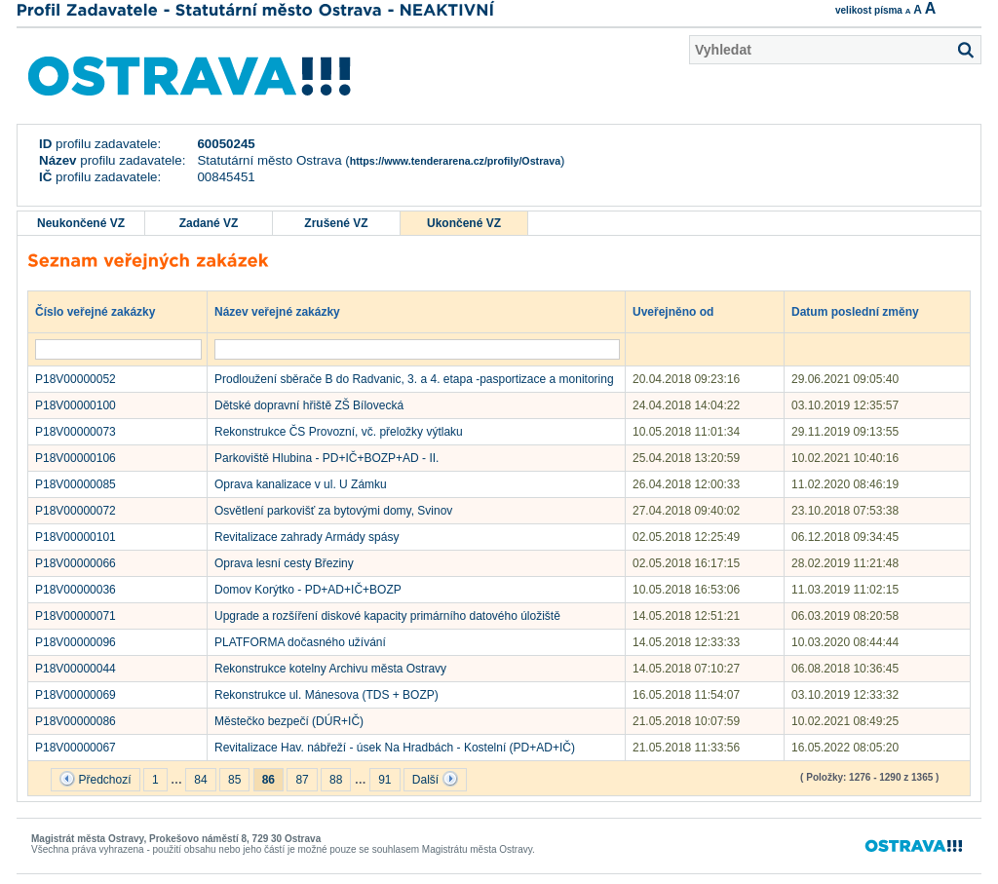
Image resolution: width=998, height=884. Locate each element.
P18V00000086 (75, 721)
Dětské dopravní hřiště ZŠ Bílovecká (308, 405)
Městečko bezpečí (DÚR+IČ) (289, 721)
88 (335, 780)
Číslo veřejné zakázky (104, 311)
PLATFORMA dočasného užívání (300, 642)
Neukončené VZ (81, 223)
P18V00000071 (75, 616)
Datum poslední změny (864, 311)
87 (301, 780)
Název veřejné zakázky (286, 311)
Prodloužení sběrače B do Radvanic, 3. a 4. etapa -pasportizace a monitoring (414, 379)
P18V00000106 (75, 458)
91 (384, 780)
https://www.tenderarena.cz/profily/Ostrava (455, 161)
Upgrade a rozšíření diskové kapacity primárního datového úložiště (387, 616)
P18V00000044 (75, 668)
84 (200, 780)
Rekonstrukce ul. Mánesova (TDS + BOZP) (326, 695)
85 (234, 780)
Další (435, 779)
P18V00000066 (75, 563)
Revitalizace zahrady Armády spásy (306, 537)
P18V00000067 (75, 747)
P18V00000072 (75, 511)
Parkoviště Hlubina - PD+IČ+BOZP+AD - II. (326, 458)
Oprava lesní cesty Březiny (284, 563)
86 (268, 780)
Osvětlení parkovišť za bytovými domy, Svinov (333, 511)
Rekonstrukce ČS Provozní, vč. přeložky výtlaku (338, 432)
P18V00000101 (75, 537)
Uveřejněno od (683, 311)
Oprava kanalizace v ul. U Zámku (300, 484)
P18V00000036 (75, 589)
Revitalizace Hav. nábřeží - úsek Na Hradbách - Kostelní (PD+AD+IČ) (394, 747)
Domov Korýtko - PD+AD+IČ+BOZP (308, 589)
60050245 (225, 143)
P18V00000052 (75, 379)
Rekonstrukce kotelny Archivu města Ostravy (330, 668)
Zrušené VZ (335, 223)
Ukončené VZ (464, 223)
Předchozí (95, 779)
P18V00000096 (75, 642)
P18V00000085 (75, 484)
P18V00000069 (75, 695)
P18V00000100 (75, 405)
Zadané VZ (209, 223)
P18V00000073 (75, 432)
